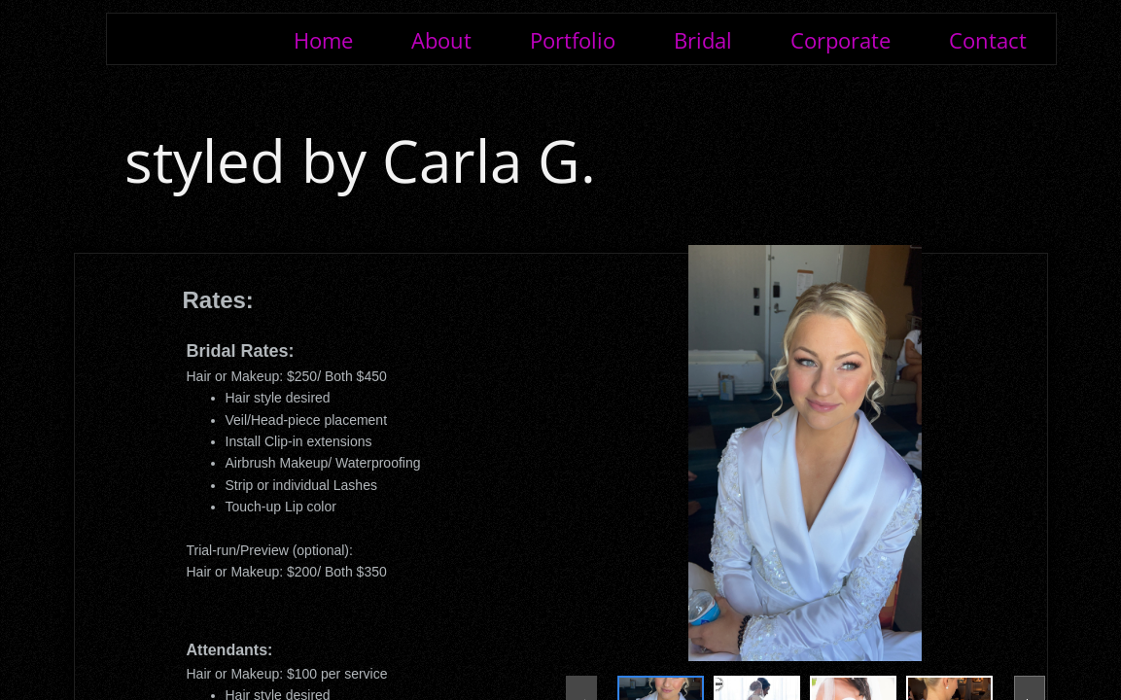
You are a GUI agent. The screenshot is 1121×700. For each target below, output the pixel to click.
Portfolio (572, 39)
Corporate (840, 39)
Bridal (703, 39)
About (441, 39)
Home (323, 39)
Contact (988, 39)
